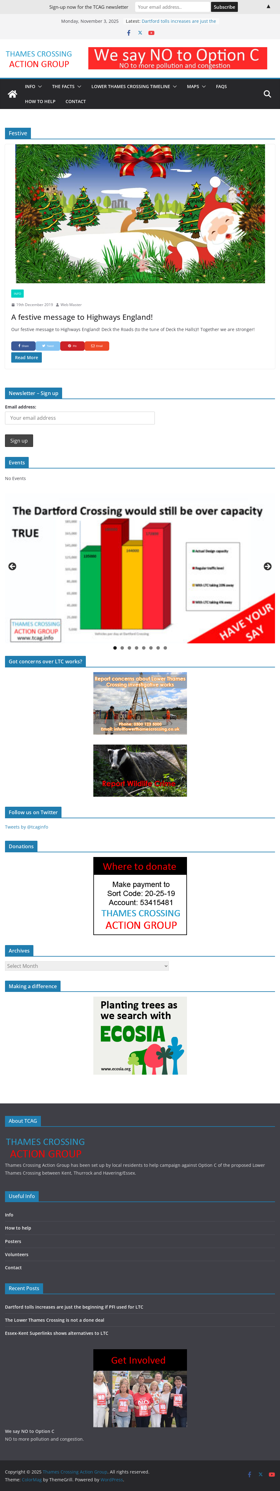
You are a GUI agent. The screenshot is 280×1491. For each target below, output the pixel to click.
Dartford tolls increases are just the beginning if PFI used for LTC (179, 24)
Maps (193, 86)
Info (30, 86)
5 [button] (143, 648)
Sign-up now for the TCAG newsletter (88, 7)
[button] (38, 86)
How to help (18, 1228)
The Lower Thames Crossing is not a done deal (54, 1320)
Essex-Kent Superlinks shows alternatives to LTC (56, 1333)
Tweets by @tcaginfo (26, 827)
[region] (140, 568)
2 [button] (122, 648)
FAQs (221, 86)
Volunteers (16, 1254)
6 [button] (151, 648)
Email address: (20, 407)
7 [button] (158, 648)
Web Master (71, 304)
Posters (13, 1241)
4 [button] (136, 648)
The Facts (63, 86)
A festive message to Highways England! (82, 317)
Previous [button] (12, 567)
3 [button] (129, 648)
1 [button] (115, 648)
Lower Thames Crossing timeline (130, 86)
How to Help (40, 101)
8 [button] (165, 648)
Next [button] (267, 567)
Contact (76, 101)
